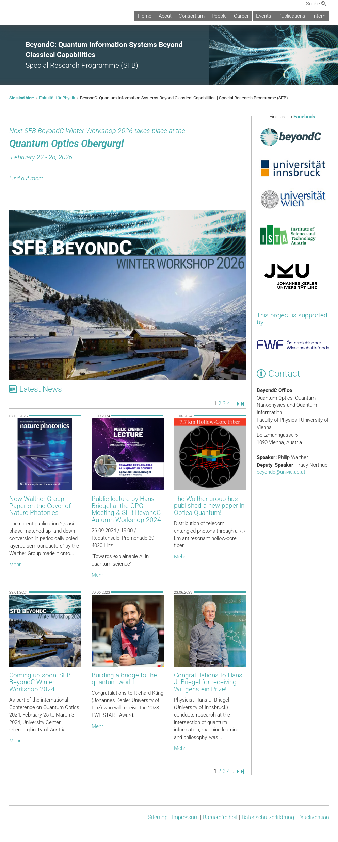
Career (241, 16)
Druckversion (313, 817)
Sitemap (158, 817)
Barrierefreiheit (220, 817)
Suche (316, 4)
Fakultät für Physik (57, 97)
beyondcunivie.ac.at (281, 472)
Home (144, 16)
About (165, 16)
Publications (291, 16)
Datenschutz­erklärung (268, 817)
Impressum (185, 817)
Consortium (192, 16)
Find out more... (28, 178)
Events (263, 16)
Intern (318, 16)
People (219, 16)
